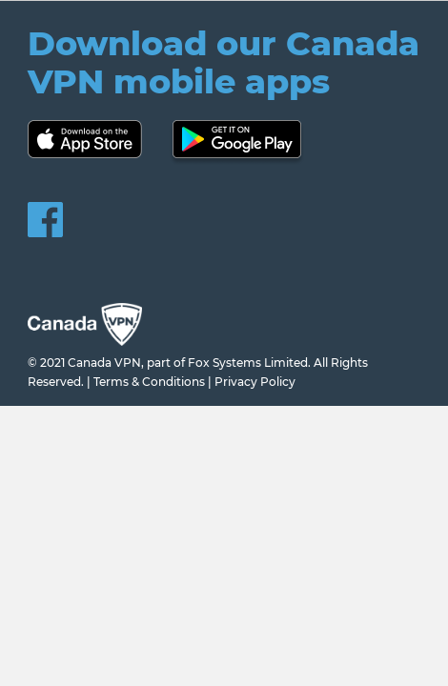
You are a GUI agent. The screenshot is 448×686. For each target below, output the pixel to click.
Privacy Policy (254, 381)
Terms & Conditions (149, 381)
